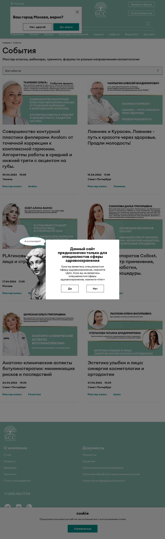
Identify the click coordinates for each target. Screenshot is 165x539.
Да (70, 288)
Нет (95, 288)
